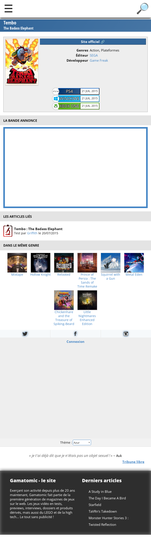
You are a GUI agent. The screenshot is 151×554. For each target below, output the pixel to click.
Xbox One (69, 106)
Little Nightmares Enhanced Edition (87, 318)
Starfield (95, 504)
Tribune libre (133, 462)
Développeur (77, 60)
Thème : (75, 442)
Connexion (75, 341)
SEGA (94, 55)
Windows (69, 98)
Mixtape (17, 275)
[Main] (8, 8)
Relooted (63, 275)
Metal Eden (134, 275)
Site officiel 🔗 (93, 41)
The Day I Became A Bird (107, 498)
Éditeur (82, 55)
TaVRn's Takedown (103, 511)
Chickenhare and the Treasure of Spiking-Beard (64, 318)
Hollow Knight (40, 275)
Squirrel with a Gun (110, 277)
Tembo (19, 25)
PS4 (69, 91)
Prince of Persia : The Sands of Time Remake (87, 280)
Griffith (32, 233)
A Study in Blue (100, 491)
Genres (82, 50)
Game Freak (99, 60)
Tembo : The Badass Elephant (38, 229)
